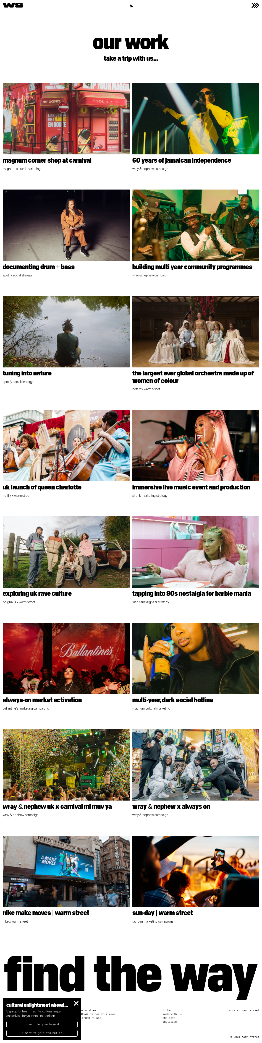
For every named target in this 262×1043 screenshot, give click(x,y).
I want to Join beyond (42, 1024)
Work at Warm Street (244, 1010)
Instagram (169, 1021)
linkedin (168, 1010)
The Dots (168, 1018)
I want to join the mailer (42, 1033)
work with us (172, 1014)
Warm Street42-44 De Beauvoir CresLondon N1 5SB (97, 1014)
